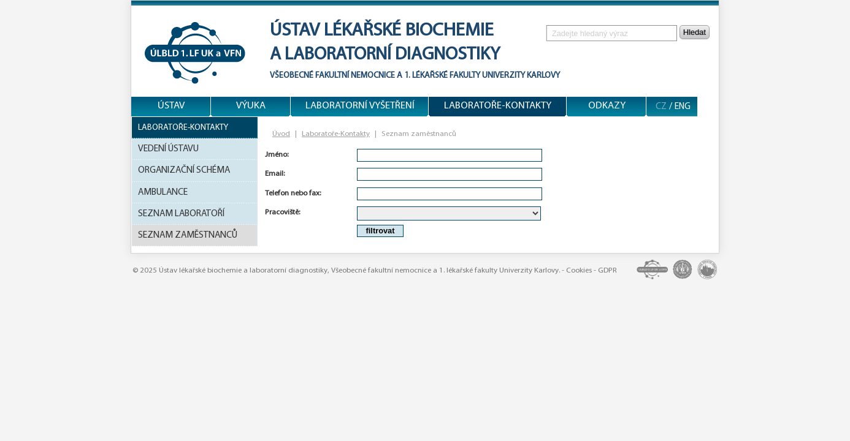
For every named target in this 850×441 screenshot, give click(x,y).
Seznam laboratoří (181, 214)
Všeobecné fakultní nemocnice (332, 75)
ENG (683, 106)
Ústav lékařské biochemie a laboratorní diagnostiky (243, 270)
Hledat (694, 32)
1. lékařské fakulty (442, 75)
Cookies (579, 270)
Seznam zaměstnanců (187, 235)
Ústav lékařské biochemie (382, 30)
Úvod (281, 134)
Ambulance (163, 192)
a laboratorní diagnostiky (385, 55)
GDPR (607, 270)
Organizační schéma (184, 170)
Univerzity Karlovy (520, 75)
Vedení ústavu (168, 149)
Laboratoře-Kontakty (183, 127)
